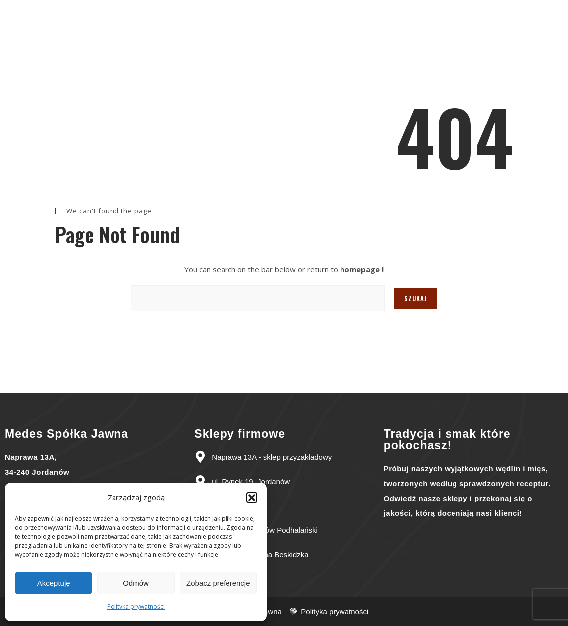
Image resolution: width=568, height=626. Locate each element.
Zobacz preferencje (218, 583)
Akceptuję (53, 583)
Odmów (136, 583)
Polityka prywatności (136, 606)
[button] (252, 497)
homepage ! (362, 269)
